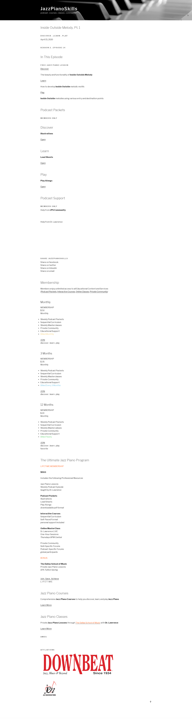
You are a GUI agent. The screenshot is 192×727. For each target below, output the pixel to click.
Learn (43, 81)
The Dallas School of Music (87, 623)
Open (43, 139)
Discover (44, 69)
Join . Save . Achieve (49, 579)
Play (42, 92)
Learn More (46, 605)
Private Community (98, 292)
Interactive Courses (66, 292)
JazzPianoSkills (59, 8)
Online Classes (82, 292)
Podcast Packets (49, 292)
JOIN (42, 340)
